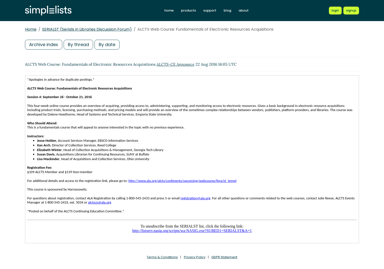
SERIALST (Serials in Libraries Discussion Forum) (87, 29)
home (169, 10)
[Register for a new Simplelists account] (351, 10)
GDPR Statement (224, 257)
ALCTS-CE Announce (175, 64)
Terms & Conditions (162, 257)
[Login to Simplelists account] (335, 10)
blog (227, 10)
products (188, 10)
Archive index (43, 44)
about (244, 10)
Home (30, 29)
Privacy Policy (194, 257)
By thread (78, 44)
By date (107, 44)
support (209, 10)
